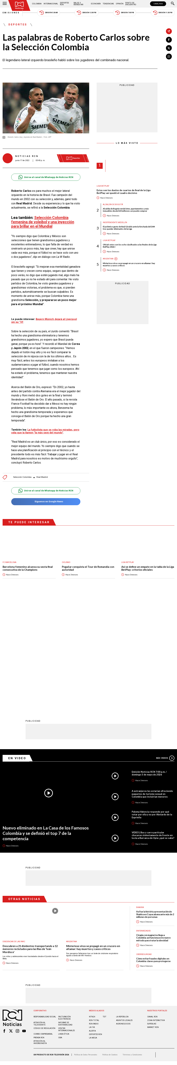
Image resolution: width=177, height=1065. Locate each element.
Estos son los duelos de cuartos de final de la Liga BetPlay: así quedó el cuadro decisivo (123, 191)
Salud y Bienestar (78, 4)
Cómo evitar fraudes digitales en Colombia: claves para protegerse (153, 846)
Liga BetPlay (103, 186)
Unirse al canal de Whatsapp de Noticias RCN (45, 177)
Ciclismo (66, 562)
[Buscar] (172, 4)
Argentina (108, 259)
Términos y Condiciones (132, 941)
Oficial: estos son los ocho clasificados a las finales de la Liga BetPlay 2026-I (130, 245)
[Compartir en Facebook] (169, 40)
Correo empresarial (43, 920)
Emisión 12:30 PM (86, 13)
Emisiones (11, 13)
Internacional (51, 4)
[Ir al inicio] (19, 5)
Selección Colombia (22, 477)
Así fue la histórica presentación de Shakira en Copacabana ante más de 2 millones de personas (155, 801)
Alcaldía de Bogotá (113, 204)
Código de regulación (44, 915)
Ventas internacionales (66, 916)
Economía (96, 4)
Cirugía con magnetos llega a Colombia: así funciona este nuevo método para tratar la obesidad (153, 824)
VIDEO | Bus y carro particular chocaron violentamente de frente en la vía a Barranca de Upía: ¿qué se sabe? (153, 722)
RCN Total (94, 907)
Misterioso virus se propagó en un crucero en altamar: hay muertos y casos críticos (129, 264)
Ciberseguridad (144, 841)
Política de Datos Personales (85, 941)
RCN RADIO (94, 910)
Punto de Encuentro (130, 4)
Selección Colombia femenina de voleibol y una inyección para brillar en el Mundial (42, 221)
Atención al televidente (39, 910)
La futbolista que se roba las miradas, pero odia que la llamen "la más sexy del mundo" (45, 431)
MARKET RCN (153, 914)
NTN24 (92, 903)
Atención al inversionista (40, 928)
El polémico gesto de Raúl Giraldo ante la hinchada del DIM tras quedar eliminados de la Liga (129, 227)
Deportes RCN (64, 4)
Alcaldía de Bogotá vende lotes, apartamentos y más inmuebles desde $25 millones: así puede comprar (126, 210)
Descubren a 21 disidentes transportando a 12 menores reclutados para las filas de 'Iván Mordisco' (30, 835)
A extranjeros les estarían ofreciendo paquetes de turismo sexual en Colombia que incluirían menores (152, 680)
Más (165, 644)
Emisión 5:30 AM (48, 13)
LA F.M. (92, 914)
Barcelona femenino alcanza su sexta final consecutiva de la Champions (28, 568)
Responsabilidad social (45, 903)
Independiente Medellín (115, 222)
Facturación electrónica (64, 904)
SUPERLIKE (151, 910)
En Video (17, 644)
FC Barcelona (9, 562)
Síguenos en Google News (46, 501)
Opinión (119, 4)
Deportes (17, 24)
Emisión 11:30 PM (162, 13)
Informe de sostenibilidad (65, 910)
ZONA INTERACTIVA (156, 907)
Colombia (36, 4)
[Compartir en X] (169, 48)
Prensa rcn (39, 924)
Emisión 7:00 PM (124, 13)
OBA (60, 924)
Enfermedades (143, 817)
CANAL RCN (158, 4)
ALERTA (92, 917)
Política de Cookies (110, 941)
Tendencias (108, 4)
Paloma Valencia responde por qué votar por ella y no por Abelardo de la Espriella (152, 701)
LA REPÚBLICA (122, 903)
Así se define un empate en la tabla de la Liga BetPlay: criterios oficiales (147, 568)
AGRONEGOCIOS (123, 910)
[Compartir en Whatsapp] (169, 56)
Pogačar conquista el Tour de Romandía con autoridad (88, 568)
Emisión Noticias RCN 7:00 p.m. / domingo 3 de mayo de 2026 (149, 659)
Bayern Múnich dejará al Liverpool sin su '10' (44, 321)
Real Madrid (42, 477)
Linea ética (63, 920)
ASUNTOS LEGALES (124, 907)
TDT (104, 903)
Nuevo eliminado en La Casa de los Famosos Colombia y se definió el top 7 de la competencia (46, 719)
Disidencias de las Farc (14, 828)
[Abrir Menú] (5, 3)
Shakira (140, 794)
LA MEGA (93, 924)
